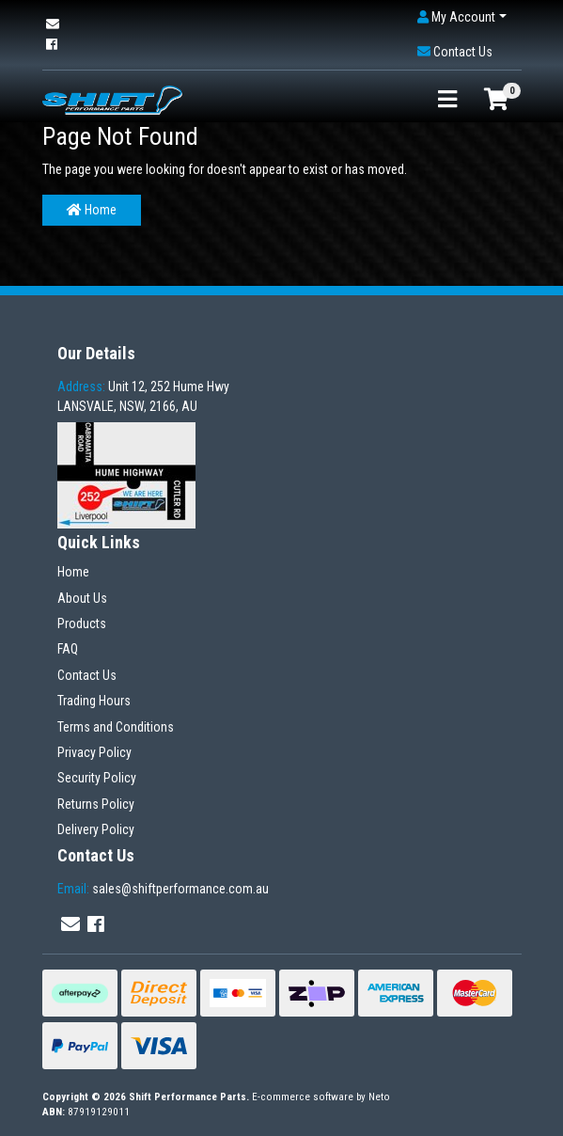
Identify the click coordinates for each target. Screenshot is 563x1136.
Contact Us (87, 675)
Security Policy (96, 777)
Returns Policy (95, 804)
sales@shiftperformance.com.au (163, 888)
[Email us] (52, 24)
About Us (82, 598)
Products (81, 623)
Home (92, 209)
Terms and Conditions (115, 726)
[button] (462, 17)
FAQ (67, 648)
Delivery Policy (95, 829)
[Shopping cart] (496, 100)
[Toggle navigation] (447, 100)
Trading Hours (94, 700)
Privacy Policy (94, 752)
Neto (379, 1097)
